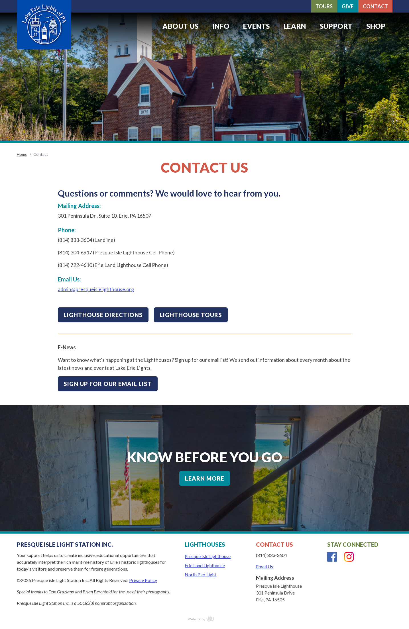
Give (348, 6)
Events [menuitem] (256, 26)
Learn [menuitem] (295, 26)
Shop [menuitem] (375, 26)
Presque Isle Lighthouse (208, 556)
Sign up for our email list (108, 383)
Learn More (204, 478)
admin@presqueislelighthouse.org (96, 289)
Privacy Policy (143, 580)
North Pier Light (200, 574)
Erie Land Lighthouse (205, 565)
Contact (375, 6)
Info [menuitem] (220, 26)
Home (22, 154)
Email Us (264, 566)
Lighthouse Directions (103, 314)
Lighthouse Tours (191, 314)
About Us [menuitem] (180, 26)
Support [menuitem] (336, 26)
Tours (324, 6)
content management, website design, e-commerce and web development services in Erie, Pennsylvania (205, 618)
